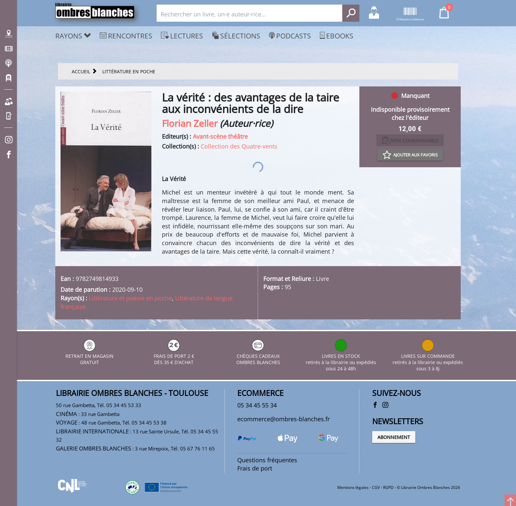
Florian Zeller (190, 123)
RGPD (388, 487)
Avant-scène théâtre (220, 136)
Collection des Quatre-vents (239, 146)
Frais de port (254, 468)
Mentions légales (353, 487)
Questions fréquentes (267, 460)
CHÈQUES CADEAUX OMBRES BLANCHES (258, 356)
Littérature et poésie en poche (130, 298)
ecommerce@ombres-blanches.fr (283, 419)
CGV (376, 487)
